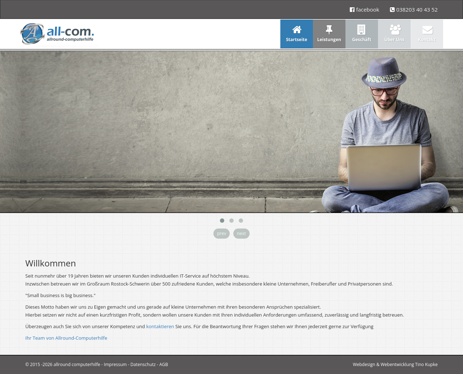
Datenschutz (143, 364)
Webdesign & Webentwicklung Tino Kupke (395, 364)
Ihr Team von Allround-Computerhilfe (66, 338)
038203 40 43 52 (414, 9)
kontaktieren (160, 326)
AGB (164, 364)
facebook (364, 9)
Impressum (115, 364)
